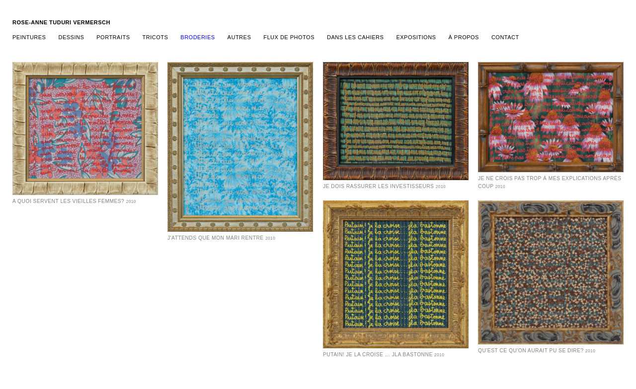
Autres (239, 37)
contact (505, 37)
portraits (113, 37)
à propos (463, 37)
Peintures (29, 37)
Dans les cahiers (355, 37)
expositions (416, 37)
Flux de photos (289, 37)
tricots (155, 37)
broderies (197, 37)
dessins (71, 37)
